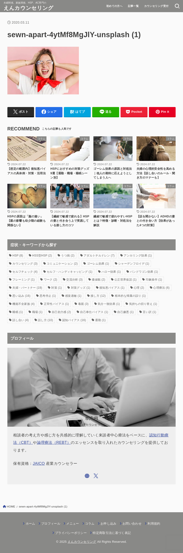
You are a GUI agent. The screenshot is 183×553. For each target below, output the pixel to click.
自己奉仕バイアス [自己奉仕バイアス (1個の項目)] (94, 312)
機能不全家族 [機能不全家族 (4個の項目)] (23, 304)
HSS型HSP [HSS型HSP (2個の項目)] (42, 255)
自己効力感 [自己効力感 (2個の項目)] (61, 312)
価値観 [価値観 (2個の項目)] (98, 279)
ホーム (30, 523)
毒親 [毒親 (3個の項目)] (83, 304)
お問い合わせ (132, 523)
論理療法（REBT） (54, 442)
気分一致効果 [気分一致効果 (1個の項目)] (109, 304)
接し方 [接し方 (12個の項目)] (98, 295)
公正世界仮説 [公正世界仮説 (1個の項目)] (125, 279)
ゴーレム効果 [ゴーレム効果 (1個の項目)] (98, 263)
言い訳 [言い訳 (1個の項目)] (149, 312)
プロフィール (50, 523)
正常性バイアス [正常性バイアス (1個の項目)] (56, 304)
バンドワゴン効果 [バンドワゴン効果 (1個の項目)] (144, 271)
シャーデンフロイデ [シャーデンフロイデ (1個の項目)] (133, 263)
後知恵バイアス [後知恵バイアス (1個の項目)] (111, 287)
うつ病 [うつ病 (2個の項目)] (67, 255)
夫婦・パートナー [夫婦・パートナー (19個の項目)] (27, 287)
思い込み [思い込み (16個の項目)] (21, 295)
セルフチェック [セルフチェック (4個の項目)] (24, 271)
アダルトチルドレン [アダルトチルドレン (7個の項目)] (99, 255)
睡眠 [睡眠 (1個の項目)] (17, 312)
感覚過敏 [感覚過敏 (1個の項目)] (73, 295)
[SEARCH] (177, 6)
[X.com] (95, 475)
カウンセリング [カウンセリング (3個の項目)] (24, 263)
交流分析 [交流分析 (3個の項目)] (74, 279)
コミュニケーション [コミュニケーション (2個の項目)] (62, 263)
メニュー (72, 523)
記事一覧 (133, 6)
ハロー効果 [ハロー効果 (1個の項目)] (111, 271)
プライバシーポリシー (71, 533)
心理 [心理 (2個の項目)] (139, 287)
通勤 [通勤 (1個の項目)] (100, 320)
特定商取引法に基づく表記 (112, 533)
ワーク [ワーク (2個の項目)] (50, 279)
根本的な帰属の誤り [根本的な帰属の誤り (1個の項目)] (130, 295)
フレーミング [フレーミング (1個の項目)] (23, 279)
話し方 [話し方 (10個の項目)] (45, 320)
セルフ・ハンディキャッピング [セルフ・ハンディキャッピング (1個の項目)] (69, 271)
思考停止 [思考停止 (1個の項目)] (48, 295)
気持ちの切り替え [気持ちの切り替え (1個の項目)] (143, 304)
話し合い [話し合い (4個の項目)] (20, 320)
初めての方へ (114, 6)
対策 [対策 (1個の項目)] (56, 287)
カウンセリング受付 (156, 6)
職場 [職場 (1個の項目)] (37, 312)
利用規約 (153, 523)
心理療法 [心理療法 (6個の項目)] (161, 287)
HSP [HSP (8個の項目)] (17, 255)
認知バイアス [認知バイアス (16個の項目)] (74, 320)
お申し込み (109, 523)
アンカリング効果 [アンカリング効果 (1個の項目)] (138, 255)
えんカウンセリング (29, 8)
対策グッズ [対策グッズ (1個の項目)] (80, 287)
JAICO (39, 463)
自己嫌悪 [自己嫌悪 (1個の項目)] (125, 312)
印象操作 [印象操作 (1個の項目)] (154, 279)
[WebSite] (87, 475)
